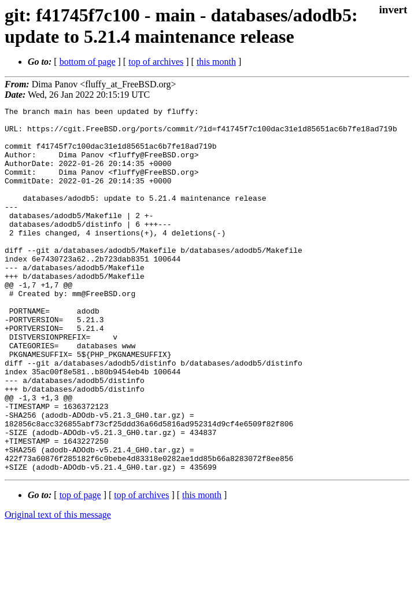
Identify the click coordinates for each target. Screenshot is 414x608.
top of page (80, 568)
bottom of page (88, 62)
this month (216, 62)
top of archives (155, 62)
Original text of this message (58, 587)
